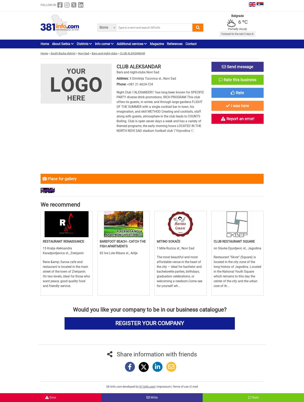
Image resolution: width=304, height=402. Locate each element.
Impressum (164, 386)
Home (45, 44)
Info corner (104, 44)
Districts (84, 44)
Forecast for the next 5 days (237, 34)
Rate (253, 397)
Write (152, 397)
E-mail (194, 386)
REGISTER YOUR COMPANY (149, 323)
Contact (190, 44)
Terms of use (181, 386)
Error (50, 397)
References (174, 44)
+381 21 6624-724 (140, 84)
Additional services (132, 44)
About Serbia (63, 44)
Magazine (157, 44)
